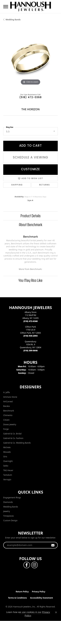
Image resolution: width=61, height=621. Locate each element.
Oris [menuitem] (5, 456)
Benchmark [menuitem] (8, 410)
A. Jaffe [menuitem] (6, 392)
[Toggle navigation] (6, 6)
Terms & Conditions (17, 597)
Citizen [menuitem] (6, 419)
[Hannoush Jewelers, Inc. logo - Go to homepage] (30, 6)
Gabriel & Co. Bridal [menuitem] (12, 433)
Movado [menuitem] (7, 452)
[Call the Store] (30, 321)
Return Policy (22, 591)
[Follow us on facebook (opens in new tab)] (26, 565)
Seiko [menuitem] (5, 465)
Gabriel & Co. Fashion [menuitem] (13, 438)
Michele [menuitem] (7, 447)
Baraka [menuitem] (6, 406)
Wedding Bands (13, 19)
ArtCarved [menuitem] (8, 401)
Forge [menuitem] (6, 429)
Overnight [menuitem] (8, 461)
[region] (30, 58)
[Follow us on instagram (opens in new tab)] (34, 565)
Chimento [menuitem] (7, 415)
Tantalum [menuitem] (7, 475)
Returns (44, 185)
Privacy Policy (38, 591)
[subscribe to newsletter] (52, 545)
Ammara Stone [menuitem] (10, 397)
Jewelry (6, 511)
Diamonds (8, 502)
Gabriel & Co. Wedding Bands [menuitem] (17, 442)
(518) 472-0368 (30, 98)
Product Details (30, 215)
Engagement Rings (12, 497)
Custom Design (10, 520)
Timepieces (8, 515)
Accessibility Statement (41, 597)
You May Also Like (30, 280)
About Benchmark (30, 224)
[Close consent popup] (56, 612)
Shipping (17, 185)
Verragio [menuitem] (7, 479)
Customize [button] (30, 169)
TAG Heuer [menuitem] (8, 470)
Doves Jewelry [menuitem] (9, 424)
